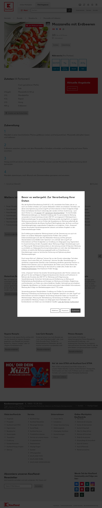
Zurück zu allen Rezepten (13, 234)
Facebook (76, 484)
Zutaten (56, 45)
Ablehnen (55, 310)
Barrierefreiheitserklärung (91, 505)
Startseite (7, 18)
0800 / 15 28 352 (35, 403)
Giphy (76, 495)
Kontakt (95, 10)
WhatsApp (82, 495)
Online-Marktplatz (26, 5)
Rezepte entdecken (11, 294)
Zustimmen (75, 310)
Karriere (88, 10)
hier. (56, 269)
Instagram (93, 484)
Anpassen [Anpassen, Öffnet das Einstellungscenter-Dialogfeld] (65, 310)
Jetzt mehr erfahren (59, 377)
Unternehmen (80, 10)
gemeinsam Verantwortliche (54, 213)
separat (38, 213)
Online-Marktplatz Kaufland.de (83, 415)
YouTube (82, 484)
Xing (87, 484)
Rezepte (19, 18)
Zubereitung (66, 45)
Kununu (87, 489)
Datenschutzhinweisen (29, 269)
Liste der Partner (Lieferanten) (68, 302)
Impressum (56, 505)
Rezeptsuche (33, 18)
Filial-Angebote (42, 5)
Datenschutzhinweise (66, 505)
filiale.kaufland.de (12, 414)
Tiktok (93, 489)
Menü (24, 10)
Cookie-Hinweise (77, 505)
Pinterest (82, 489)
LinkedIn (76, 489)
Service (31, 414)
